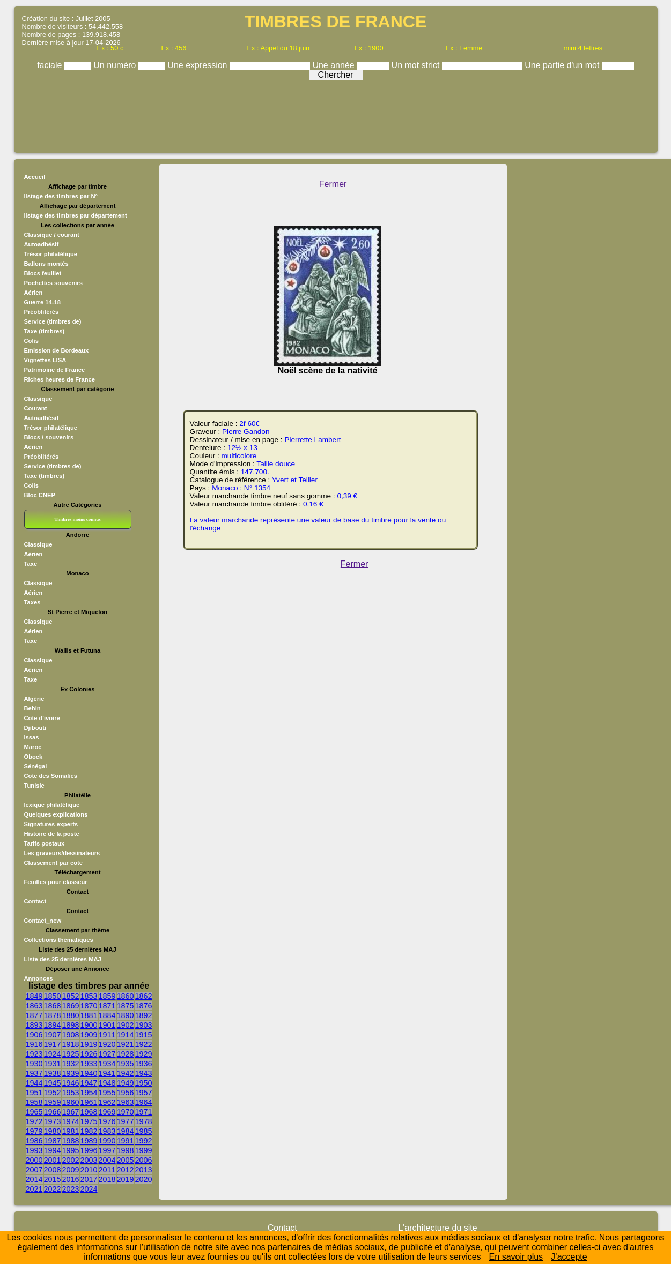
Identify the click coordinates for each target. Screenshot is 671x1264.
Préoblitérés (41, 312)
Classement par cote (53, 862)
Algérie (34, 698)
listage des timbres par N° (61, 196)
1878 (52, 1015)
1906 (34, 1034)
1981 (70, 1131)
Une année (334, 65)
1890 (125, 1015)
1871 (107, 1005)
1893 (34, 1025)
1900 (89, 1025)
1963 (125, 1102)
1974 (70, 1121)
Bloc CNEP (39, 495)
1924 (52, 1054)
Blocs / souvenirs (49, 437)
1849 (34, 996)
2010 (89, 1169)
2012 (125, 1169)
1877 (34, 1015)
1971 (143, 1112)
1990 (107, 1140)
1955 (107, 1092)
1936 (143, 1063)
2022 (52, 1189)
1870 (89, 1005)
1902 (125, 1025)
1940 (89, 1073)
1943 (143, 1073)
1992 (143, 1140)
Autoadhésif (41, 244)
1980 (52, 1131)
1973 (52, 1121)
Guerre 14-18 (42, 302)
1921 (125, 1044)
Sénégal (35, 766)
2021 (34, 1189)
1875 (125, 1005)
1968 (89, 1112)
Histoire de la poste (51, 834)
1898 (70, 1025)
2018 (107, 1179)
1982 (89, 1131)
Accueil (35, 177)
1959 (52, 1102)
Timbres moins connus (77, 519)
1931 (52, 1063)
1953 (70, 1092)
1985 (143, 1131)
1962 (107, 1102)
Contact (35, 901)
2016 (70, 1179)
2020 (143, 1179)
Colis (31, 341)
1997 (107, 1150)
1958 (34, 1102)
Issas (31, 737)
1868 (52, 1005)
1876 (143, 1005)
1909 (89, 1034)
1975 (89, 1121)
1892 (143, 1015)
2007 (34, 1169)
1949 (125, 1083)
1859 (107, 996)
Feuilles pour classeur (55, 882)
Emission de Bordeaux (56, 350)
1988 (70, 1140)
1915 (143, 1034)
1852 (70, 996)
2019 (125, 1179)
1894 (52, 1025)
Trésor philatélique (50, 254)
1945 (52, 1083)
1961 (89, 1102)
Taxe (31, 563)
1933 (89, 1063)
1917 (52, 1044)
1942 (125, 1073)
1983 (107, 1131)
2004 (107, 1160)
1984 (125, 1131)
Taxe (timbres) (44, 331)
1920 (107, 1044)
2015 (52, 1179)
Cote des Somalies (50, 776)
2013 (143, 1169)
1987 (52, 1140)
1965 (34, 1112)
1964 (143, 1102)
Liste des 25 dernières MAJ (62, 959)
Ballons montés (46, 263)
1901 (107, 1025)
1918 (70, 1044)
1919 (89, 1044)
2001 (52, 1160)
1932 (70, 1063)
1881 (89, 1015)
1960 (70, 1102)
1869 (70, 1005)
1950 (143, 1083)
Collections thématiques (58, 940)
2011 (107, 1169)
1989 (89, 1140)
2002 (70, 1160)
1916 (34, 1044)
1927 (107, 1054)
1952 (52, 1092)
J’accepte (569, 1256)
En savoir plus (516, 1256)
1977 (125, 1121)
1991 (125, 1140)
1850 (52, 996)
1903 (143, 1025)
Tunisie (34, 785)
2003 (89, 1160)
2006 (143, 1160)
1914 (125, 1034)
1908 (70, 1034)
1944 (34, 1083)
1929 (143, 1054)
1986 (34, 1140)
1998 (125, 1150)
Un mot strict (417, 65)
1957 (143, 1092)
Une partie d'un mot (563, 65)
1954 (89, 1092)
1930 (34, 1063)
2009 (70, 1169)
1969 (107, 1112)
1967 (70, 1112)
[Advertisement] (336, 113)
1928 (125, 1054)
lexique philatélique (52, 805)
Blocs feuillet (43, 273)
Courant (35, 408)
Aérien (33, 292)
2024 (89, 1189)
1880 (70, 1015)
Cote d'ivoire (42, 718)
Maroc (33, 747)
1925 (70, 1054)
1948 (107, 1083)
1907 (52, 1034)
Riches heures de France (59, 379)
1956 (125, 1092)
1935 (125, 1063)
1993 (34, 1150)
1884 (107, 1015)
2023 (70, 1189)
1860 (125, 996)
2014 (34, 1179)
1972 (34, 1121)
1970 (125, 1112)
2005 (125, 1160)
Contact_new (43, 920)
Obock (33, 756)
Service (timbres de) (53, 321)
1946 (70, 1083)
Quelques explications (56, 814)
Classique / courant (51, 234)
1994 (52, 1150)
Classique (38, 398)
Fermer (333, 184)
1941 (107, 1073)
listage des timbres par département (75, 215)
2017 (89, 1179)
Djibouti (35, 727)
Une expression (198, 65)
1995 (70, 1150)
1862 (143, 996)
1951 (34, 1092)
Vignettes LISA (45, 360)
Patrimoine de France (54, 370)
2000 (34, 1160)
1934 (107, 1063)
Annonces (38, 978)
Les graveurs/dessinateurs (62, 853)
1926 (89, 1054)
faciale (50, 65)
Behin (32, 708)
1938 (52, 1073)
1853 (89, 996)
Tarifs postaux (44, 843)
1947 (89, 1083)
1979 (34, 1131)
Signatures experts (51, 824)
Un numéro (115, 65)
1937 (34, 1073)
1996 (89, 1150)
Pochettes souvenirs (53, 283)
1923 (34, 1054)
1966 (52, 1112)
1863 (34, 1005)
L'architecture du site (437, 1227)
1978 (143, 1121)
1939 (70, 1073)
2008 (52, 1169)
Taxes (32, 602)
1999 (143, 1150)
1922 (143, 1044)
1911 (107, 1034)
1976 (107, 1121)
